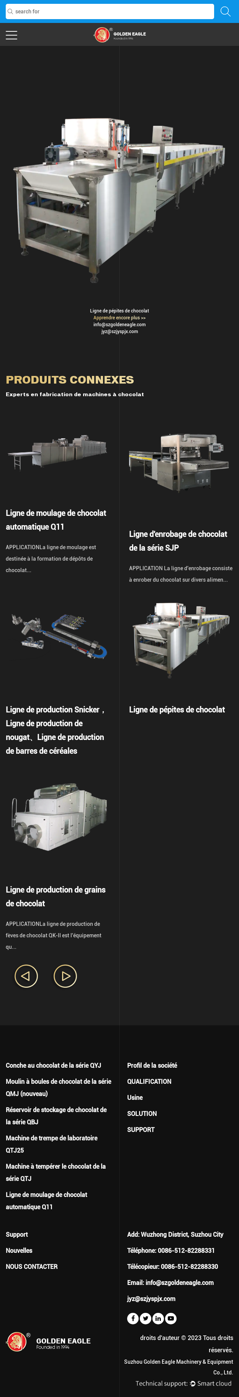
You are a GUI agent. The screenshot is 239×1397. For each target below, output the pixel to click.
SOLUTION (142, 1113)
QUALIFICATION (149, 1081)
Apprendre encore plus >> (119, 317)
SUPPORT (140, 1130)
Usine (134, 1097)
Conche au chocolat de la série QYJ (53, 1065)
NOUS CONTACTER (31, 1266)
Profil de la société (152, 1065)
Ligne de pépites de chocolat (119, 311)
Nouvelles (19, 1250)
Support (17, 1234)
